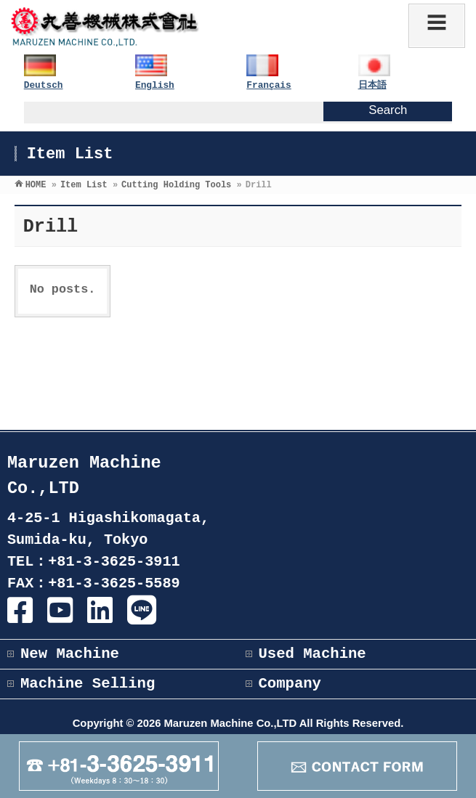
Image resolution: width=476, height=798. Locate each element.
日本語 (372, 85)
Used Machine (312, 654)
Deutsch (43, 85)
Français (268, 85)
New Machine (69, 654)
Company (290, 683)
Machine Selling (87, 683)
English (154, 85)
